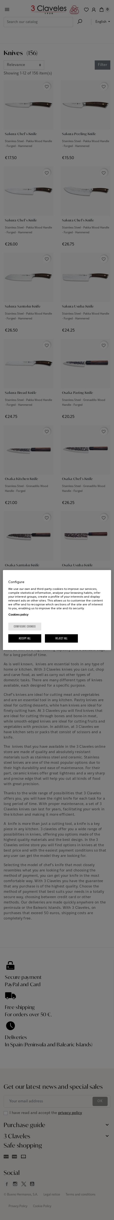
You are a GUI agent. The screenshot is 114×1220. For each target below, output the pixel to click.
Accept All (25, 638)
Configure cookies (25, 626)
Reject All (61, 638)
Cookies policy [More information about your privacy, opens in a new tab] (18, 615)
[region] (57, 610)
